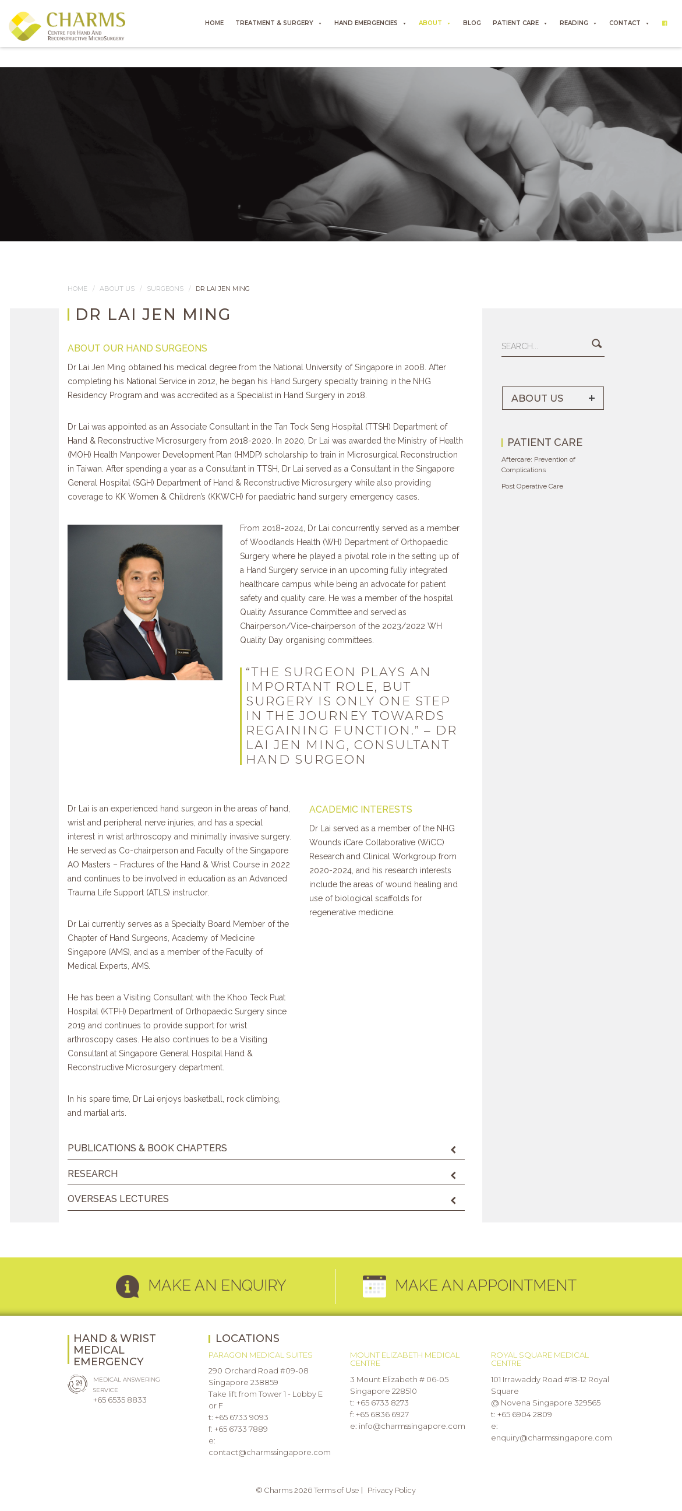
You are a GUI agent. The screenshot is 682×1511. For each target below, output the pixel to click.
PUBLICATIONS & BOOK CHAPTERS (147, 1148)
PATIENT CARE (520, 23)
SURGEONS (165, 288)
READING (579, 23)
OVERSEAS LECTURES (118, 1198)
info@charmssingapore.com (412, 1426)
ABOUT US (537, 398)
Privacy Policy (391, 1490)
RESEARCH (93, 1173)
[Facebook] (664, 23)
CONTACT (629, 23)
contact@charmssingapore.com (270, 1452)
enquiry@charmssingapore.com (551, 1437)
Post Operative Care (532, 486)
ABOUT (435, 23)
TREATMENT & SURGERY (279, 23)
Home (77, 288)
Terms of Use (336, 1490)
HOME (214, 23)
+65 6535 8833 (120, 1399)
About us (117, 288)
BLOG (472, 23)
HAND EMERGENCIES (370, 23)
